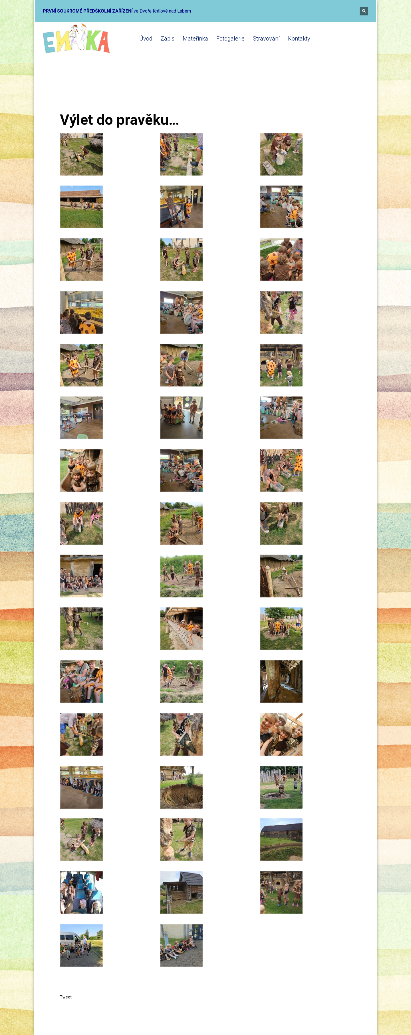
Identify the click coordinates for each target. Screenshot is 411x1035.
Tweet (66, 997)
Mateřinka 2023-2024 (134, 89)
